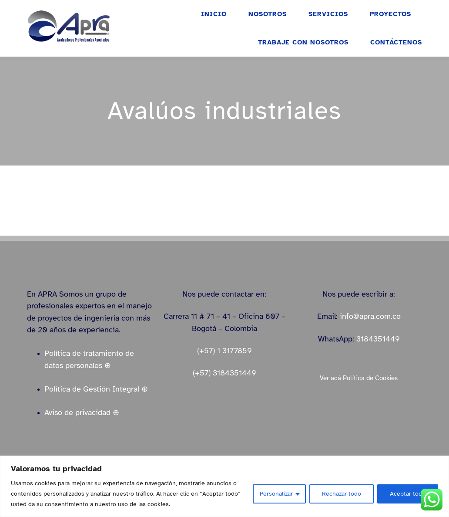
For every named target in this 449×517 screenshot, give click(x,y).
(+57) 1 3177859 (224, 350)
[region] (224, 486)
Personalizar (276, 493)
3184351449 (378, 339)
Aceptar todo (408, 493)
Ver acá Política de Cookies (359, 378)
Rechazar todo (341, 493)
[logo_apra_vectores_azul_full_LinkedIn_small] (68, 13)
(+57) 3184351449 (224, 373)
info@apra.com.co (370, 316)
